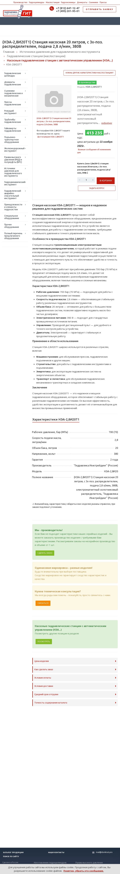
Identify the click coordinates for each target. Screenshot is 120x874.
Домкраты (82, 2)
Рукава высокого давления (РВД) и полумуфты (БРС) (13, 159)
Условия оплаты (42, 678)
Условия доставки (43, 686)
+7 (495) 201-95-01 (68, 11)
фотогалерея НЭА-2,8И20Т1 (50, 137)
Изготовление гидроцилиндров (50, 862)
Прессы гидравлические (12, 103)
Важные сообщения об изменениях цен (94, 150)
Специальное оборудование (11, 217)
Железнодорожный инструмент (14, 149)
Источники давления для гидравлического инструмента (13, 172)
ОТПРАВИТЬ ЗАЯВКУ (99, 9)
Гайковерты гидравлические (12, 129)
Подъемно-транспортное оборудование (11, 139)
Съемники (93, 2)
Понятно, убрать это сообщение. (83, 870)
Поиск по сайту (11, 856)
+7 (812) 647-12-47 (68, 8)
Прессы (103, 2)
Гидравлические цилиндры (12, 74)
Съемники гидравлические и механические (13, 93)
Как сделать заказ (43, 669)
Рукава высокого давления (89, 862)
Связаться (43, 603)
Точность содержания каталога (50, 702)
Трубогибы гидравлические (12, 120)
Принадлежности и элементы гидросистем (13, 207)
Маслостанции (52, 2)
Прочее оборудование (11, 225)
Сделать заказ (45, 553)
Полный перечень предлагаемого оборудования (13, 236)
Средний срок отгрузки (46, 694)
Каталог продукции (13, 852)
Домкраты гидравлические (12, 83)
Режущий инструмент (10, 112)
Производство (20, 2)
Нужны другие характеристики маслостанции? (89, 73)
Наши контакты (56, 852)
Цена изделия (41, 661)
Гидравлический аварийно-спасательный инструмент (12, 194)
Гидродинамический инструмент (14, 183)
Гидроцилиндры (36, 2)
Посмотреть (44, 641)
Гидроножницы (68, 2)
